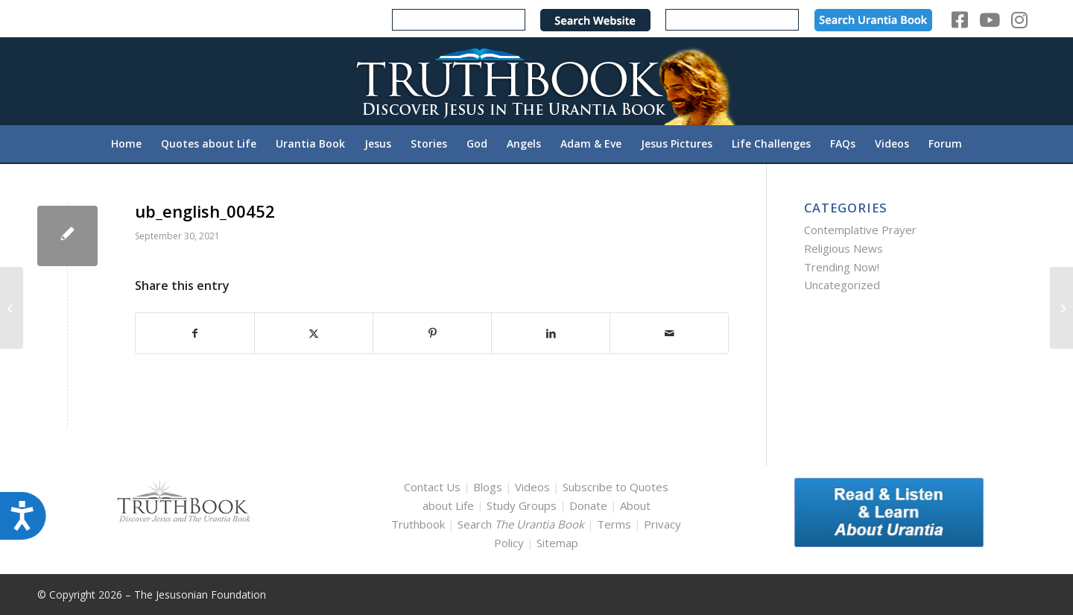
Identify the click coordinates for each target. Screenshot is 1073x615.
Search (522, 524)
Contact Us (432, 486)
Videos (532, 486)
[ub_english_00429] (11, 308)
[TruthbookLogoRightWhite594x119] (536, 81)
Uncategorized (842, 284)
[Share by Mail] (669, 333)
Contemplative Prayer (860, 229)
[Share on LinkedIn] (551, 333)
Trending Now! (841, 266)
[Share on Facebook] (195, 333)
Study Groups (523, 505)
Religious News (843, 248)
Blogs (487, 486)
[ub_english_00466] (1061, 308)
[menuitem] (126, 144)
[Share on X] (314, 333)
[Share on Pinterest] (432, 333)
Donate (588, 505)
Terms (614, 524)
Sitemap (557, 542)
